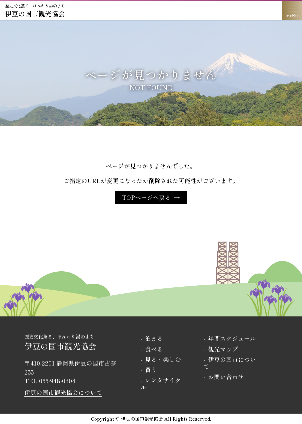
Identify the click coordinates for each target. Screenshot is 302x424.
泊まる (154, 338)
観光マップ (223, 349)
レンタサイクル (160, 383)
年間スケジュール (232, 338)
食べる (154, 349)
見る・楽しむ (163, 359)
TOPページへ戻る (146, 197)
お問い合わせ (226, 377)
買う (151, 370)
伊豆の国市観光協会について (63, 392)
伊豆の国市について (229, 363)
